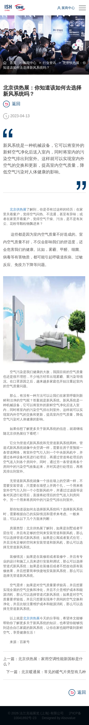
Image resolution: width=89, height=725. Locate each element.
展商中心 (66, 8)
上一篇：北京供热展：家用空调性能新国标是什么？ (43, 661)
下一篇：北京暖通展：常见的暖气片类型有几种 (46, 672)
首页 (13, 63)
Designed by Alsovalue (58, 718)
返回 (11, 104)
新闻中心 (29, 63)
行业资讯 (49, 63)
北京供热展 (18, 209)
